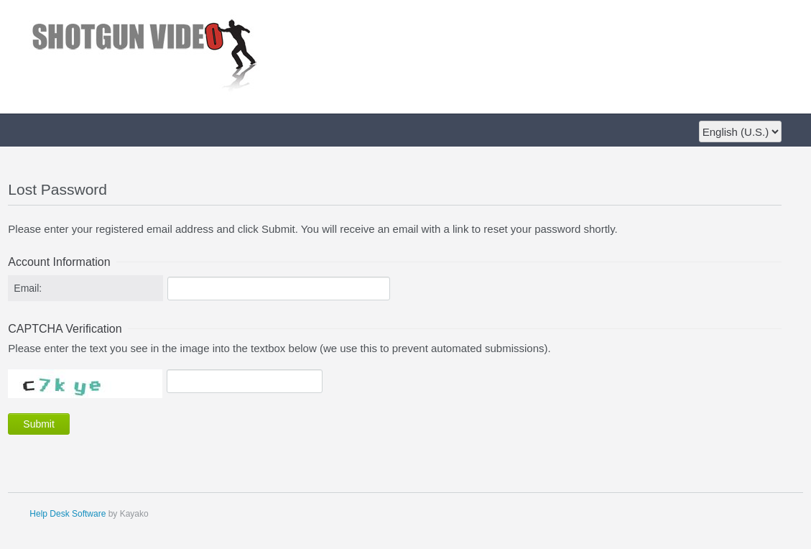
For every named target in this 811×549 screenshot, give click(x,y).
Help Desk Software (67, 514)
